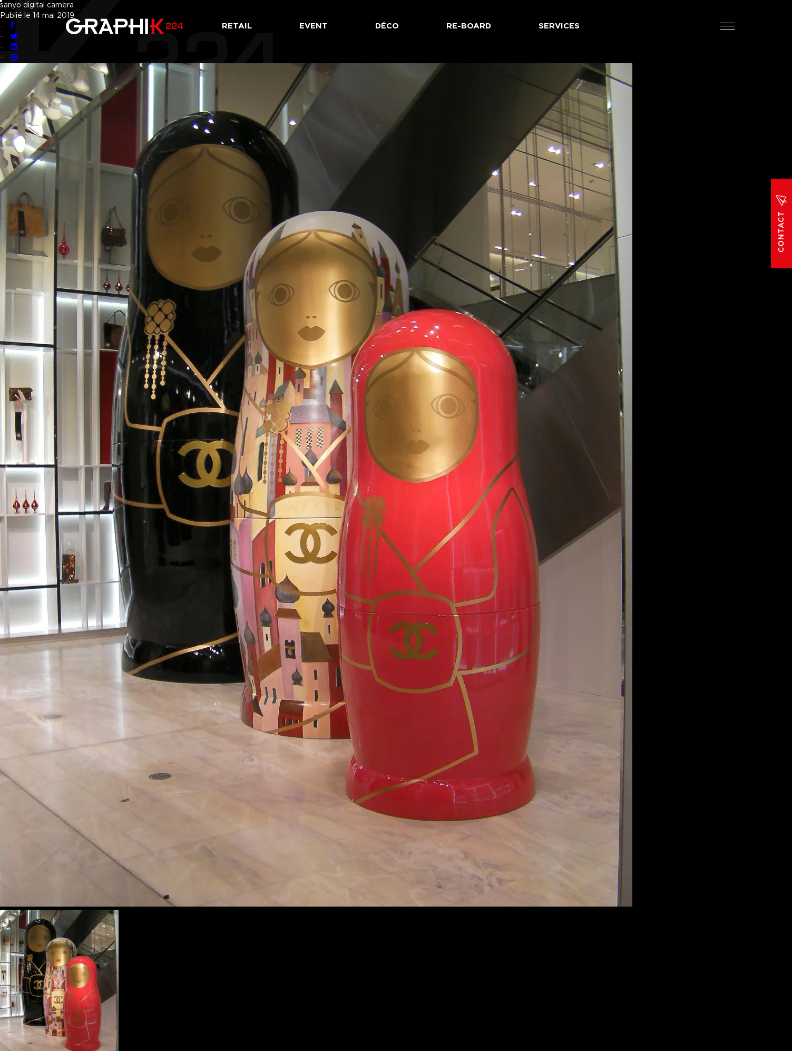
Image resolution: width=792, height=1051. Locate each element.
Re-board (468, 26)
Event (313, 26)
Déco (387, 26)
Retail (237, 26)
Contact (781, 223)
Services (559, 26)
